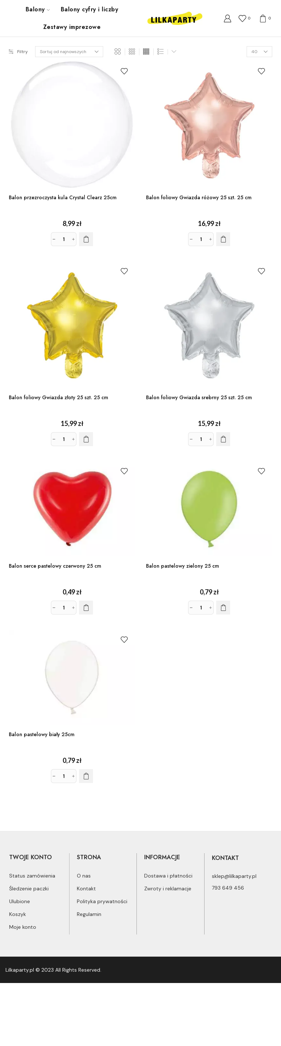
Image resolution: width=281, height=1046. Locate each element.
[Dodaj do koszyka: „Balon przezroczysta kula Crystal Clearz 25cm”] (86, 239)
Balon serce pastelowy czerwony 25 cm (55, 566)
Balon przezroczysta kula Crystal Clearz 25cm (63, 197)
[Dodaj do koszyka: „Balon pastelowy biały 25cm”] (86, 776)
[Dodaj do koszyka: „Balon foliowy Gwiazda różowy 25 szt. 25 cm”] (223, 239)
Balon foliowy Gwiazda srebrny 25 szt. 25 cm (199, 397)
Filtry (18, 52)
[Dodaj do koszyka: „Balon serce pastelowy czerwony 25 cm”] (86, 608)
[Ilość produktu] (64, 239)
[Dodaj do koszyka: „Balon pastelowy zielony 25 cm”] (223, 608)
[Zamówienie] (69, 51)
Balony (38, 9)
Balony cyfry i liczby (89, 9)
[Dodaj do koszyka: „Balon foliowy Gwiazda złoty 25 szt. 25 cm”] (86, 439)
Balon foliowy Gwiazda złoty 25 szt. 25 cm (58, 397)
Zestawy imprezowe (72, 27)
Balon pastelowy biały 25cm (42, 734)
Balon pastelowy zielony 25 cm (182, 566)
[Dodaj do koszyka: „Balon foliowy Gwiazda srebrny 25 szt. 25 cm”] (223, 439)
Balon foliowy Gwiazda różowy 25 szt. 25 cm (199, 197)
